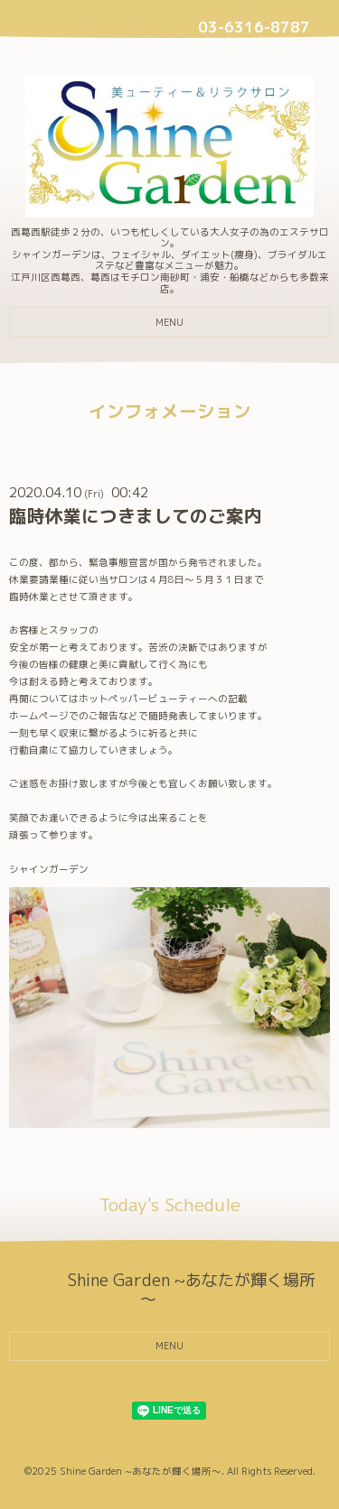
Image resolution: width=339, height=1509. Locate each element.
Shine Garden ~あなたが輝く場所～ (140, 1471)
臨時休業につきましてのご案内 (135, 516)
